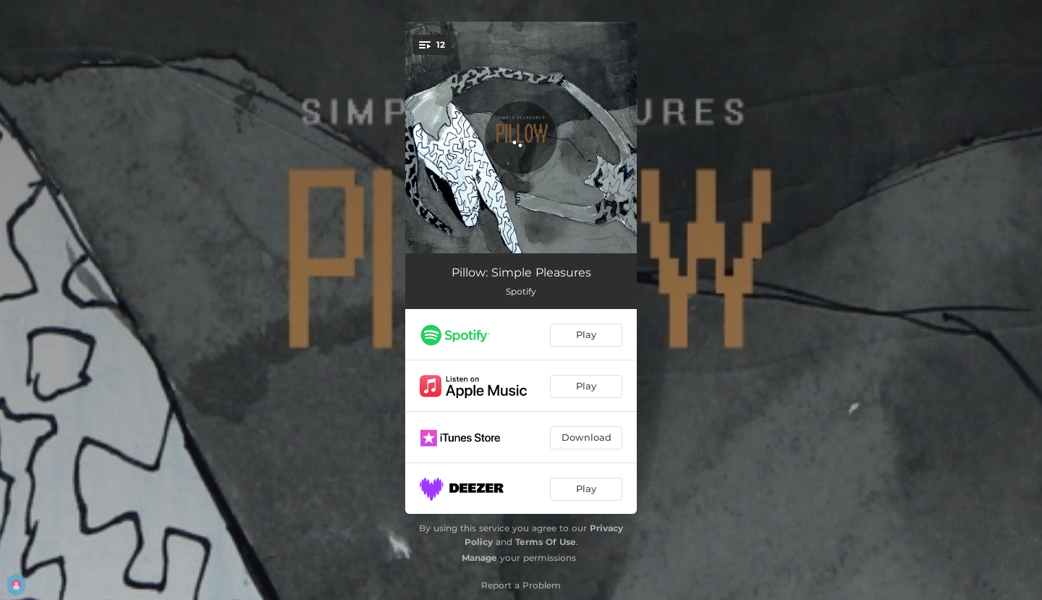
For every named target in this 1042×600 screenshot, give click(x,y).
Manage (479, 557)
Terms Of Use (545, 541)
